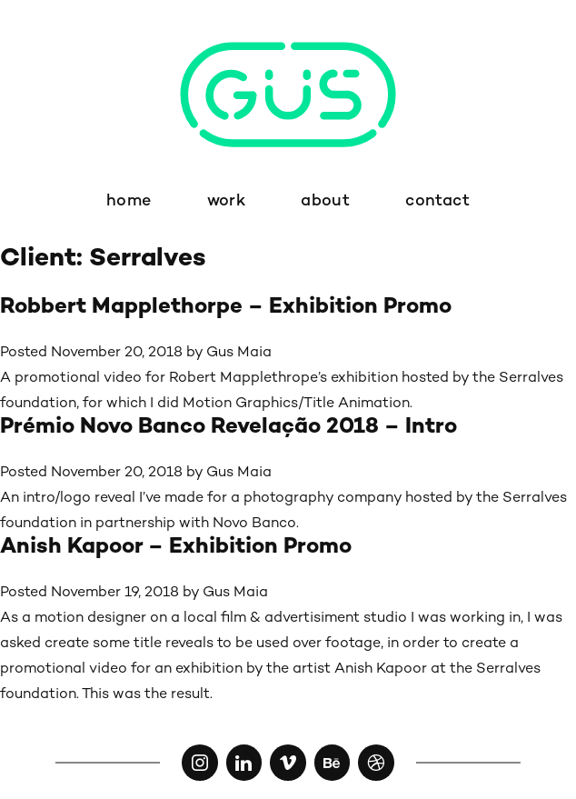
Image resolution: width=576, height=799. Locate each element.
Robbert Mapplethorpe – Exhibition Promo (226, 307)
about (325, 201)
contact (437, 201)
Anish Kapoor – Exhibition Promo (176, 547)
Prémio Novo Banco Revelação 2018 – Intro (228, 427)
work (226, 201)
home (128, 201)
